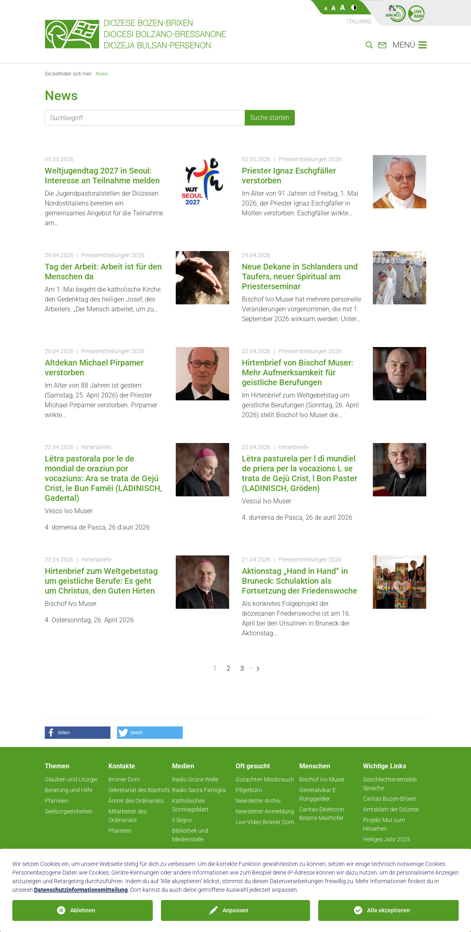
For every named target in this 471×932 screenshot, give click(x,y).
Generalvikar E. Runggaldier (318, 794)
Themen (57, 766)
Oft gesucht (253, 766)
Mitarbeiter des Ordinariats (127, 815)
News (102, 74)
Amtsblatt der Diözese (391, 809)
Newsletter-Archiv (258, 800)
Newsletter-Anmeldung (265, 811)
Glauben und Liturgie (71, 779)
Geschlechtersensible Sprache (390, 783)
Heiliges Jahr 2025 (386, 839)
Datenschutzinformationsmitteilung (81, 889)
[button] (77, 732)
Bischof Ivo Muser (322, 779)
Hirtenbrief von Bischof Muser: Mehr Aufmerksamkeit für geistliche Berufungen (297, 372)
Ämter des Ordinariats (136, 800)
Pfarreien (56, 800)
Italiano (359, 21)
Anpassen (235, 910)
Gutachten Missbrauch (265, 779)
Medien (183, 766)
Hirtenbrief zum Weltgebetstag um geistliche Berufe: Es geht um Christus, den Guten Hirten (101, 581)
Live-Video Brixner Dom (265, 822)
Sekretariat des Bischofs (139, 790)
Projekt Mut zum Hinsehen (384, 824)
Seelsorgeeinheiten (68, 811)
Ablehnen (82, 910)
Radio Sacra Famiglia (199, 790)
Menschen (314, 766)
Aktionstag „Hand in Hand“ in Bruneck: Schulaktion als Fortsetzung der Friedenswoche (299, 581)
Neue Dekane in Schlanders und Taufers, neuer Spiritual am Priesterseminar (300, 276)
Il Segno (182, 820)
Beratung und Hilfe (68, 790)
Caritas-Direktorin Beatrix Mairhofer (321, 813)
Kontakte (121, 766)
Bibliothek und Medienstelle (190, 835)
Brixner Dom (124, 779)
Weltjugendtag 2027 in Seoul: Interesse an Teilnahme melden (102, 175)
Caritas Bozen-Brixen (389, 798)
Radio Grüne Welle (195, 779)
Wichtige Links (384, 766)
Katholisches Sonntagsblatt (190, 805)
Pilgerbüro (249, 790)
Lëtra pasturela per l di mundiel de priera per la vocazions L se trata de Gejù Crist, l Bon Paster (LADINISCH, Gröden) (299, 473)
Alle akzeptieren (388, 910)
